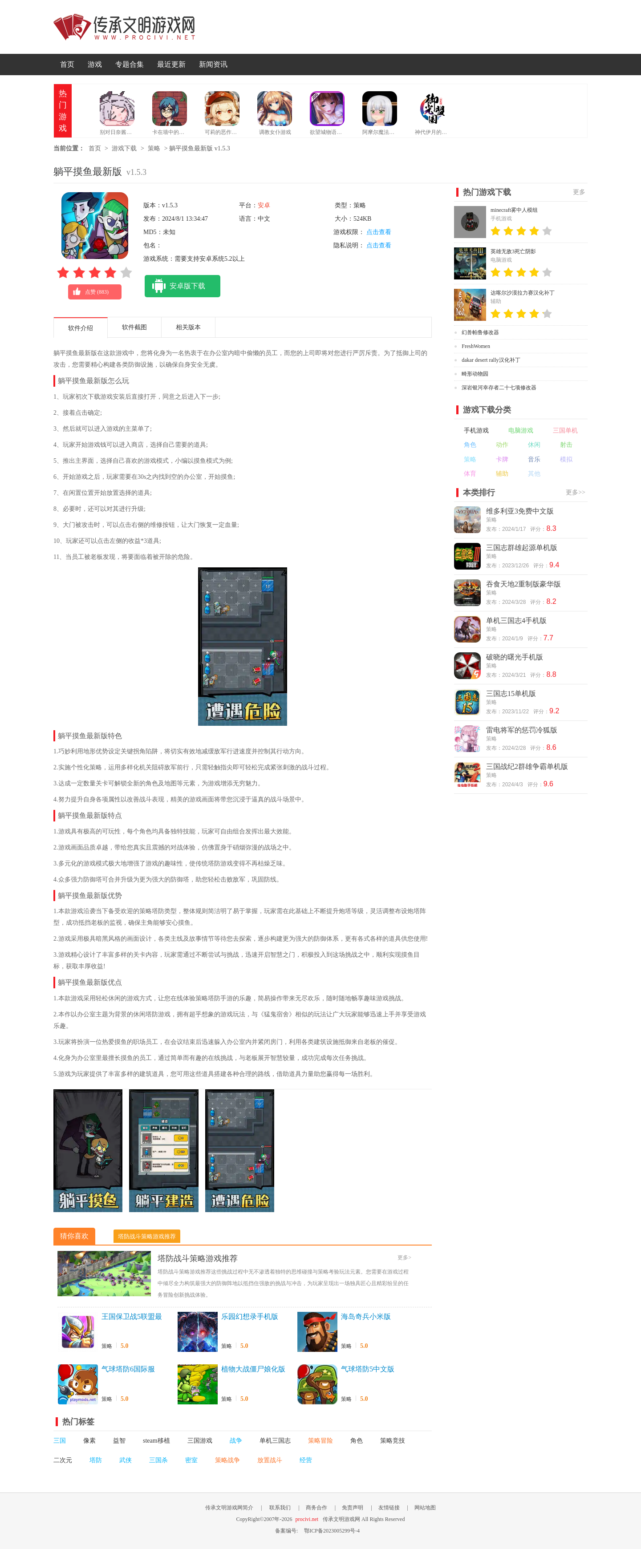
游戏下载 (124, 148)
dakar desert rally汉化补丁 (491, 360)
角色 (356, 1440)
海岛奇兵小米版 (366, 1316)
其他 (534, 473)
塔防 (95, 1460)
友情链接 (389, 1508)
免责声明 (352, 1508)
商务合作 (316, 1508)
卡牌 (502, 459)
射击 (566, 444)
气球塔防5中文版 (367, 1369)
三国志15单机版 (511, 693)
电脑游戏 (520, 430)
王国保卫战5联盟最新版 (131, 1317)
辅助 (502, 473)
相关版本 (188, 327)
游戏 (95, 64)
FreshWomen (476, 346)
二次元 (62, 1460)
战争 (236, 1440)
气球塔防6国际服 (128, 1369)
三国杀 (158, 1460)
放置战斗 (269, 1460)
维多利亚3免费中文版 (520, 511)
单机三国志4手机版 (516, 620)
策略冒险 (320, 1440)
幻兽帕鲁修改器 (480, 332)
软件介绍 (80, 328)
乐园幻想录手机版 (249, 1316)
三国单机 (565, 430)
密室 (191, 1460)
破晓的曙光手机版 (514, 657)
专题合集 (129, 64)
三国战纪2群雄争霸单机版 (527, 766)
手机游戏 (476, 430)
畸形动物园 (475, 374)
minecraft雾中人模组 (514, 210)
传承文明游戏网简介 (229, 1508)
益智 (119, 1440)
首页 (67, 64)
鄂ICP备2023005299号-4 (332, 1531)
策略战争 (227, 1460)
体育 (470, 473)
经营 (306, 1460)
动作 (502, 444)
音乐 (534, 459)
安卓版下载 (175, 286)
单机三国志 (275, 1440)
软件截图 (134, 327)
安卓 (264, 205)
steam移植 (156, 1440)
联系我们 (280, 1508)
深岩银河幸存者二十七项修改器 (499, 387)
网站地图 (425, 1508)
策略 (154, 148)
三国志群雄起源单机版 (521, 547)
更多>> (575, 492)
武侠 (125, 1460)
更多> (404, 1257)
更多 (579, 192)
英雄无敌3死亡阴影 (513, 251)
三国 (59, 1440)
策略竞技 (392, 1440)
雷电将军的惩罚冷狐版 (521, 730)
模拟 (566, 459)
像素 (89, 1440)
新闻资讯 (213, 64)
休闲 (534, 444)
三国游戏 (199, 1440)
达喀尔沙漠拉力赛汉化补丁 (523, 293)
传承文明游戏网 (124, 26)
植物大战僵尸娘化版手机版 (253, 1369)
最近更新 (171, 64)
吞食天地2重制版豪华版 (523, 584)
